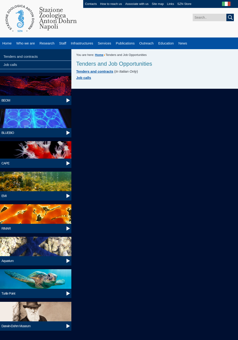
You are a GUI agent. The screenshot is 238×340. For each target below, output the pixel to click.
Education (166, 43)
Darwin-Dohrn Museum (15, 326)
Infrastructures (82, 43)
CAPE (5, 163)
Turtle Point (8, 293)
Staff (62, 43)
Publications (125, 43)
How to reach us (111, 4)
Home (7, 43)
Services (104, 43)
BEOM (5, 100)
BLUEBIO (7, 133)
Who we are (25, 43)
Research (47, 43)
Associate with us (137, 4)
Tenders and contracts (20, 56)
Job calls (10, 65)
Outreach (146, 43)
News (182, 43)
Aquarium (7, 261)
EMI (4, 196)
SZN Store (184, 4)
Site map (158, 4)
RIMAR (6, 228)
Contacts (91, 4)
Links (170, 4)
